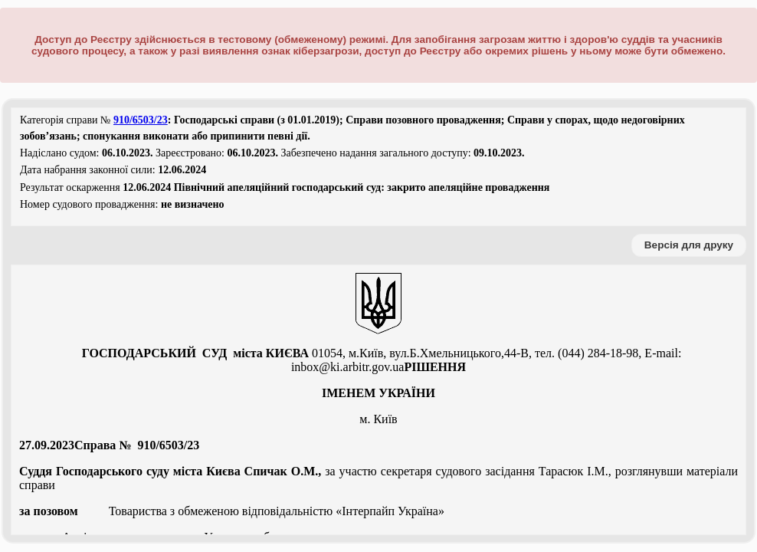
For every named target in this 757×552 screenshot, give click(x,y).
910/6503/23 (140, 120)
